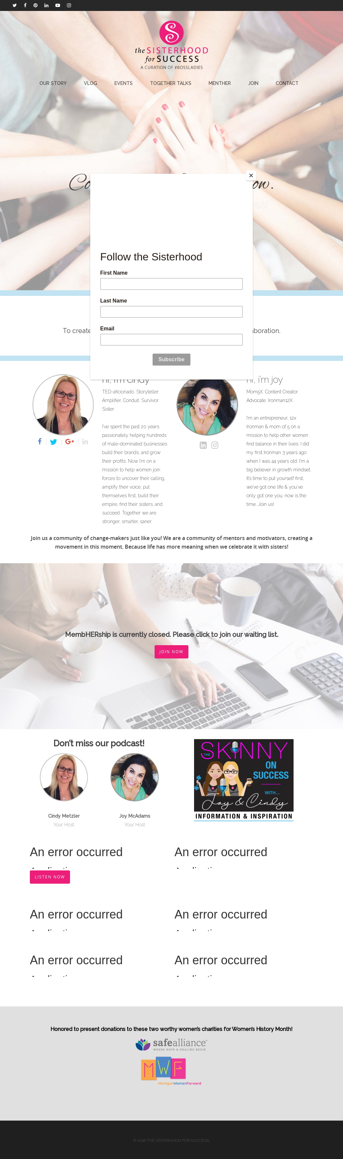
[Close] (251, 175)
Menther (220, 83)
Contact (287, 83)
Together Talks (170, 83)
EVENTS (123, 83)
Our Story (53, 83)
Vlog (90, 83)
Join (253, 83)
